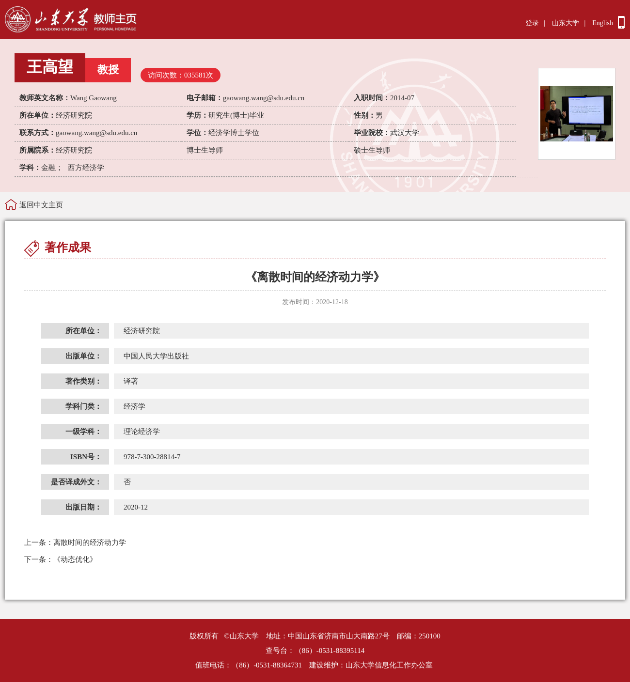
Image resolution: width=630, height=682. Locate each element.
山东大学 (565, 23)
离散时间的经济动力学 (75, 542)
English (602, 23)
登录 (532, 23)
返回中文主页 (41, 205)
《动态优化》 (60, 559)
